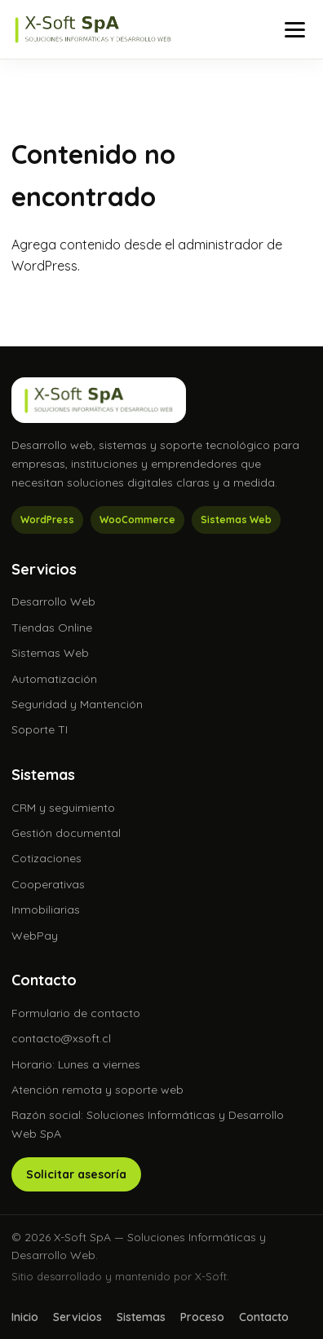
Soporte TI (39, 729)
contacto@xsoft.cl (61, 1038)
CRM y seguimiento (63, 807)
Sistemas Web (50, 652)
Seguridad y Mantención (77, 704)
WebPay (34, 935)
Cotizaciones (46, 858)
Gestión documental (66, 833)
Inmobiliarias (45, 909)
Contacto (264, 1317)
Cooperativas (48, 884)
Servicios (77, 1317)
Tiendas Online (51, 627)
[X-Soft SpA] (93, 29)
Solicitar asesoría (76, 1174)
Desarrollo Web (53, 601)
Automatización (54, 679)
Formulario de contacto (75, 1013)
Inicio (24, 1317)
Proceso (202, 1317)
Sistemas (141, 1317)
